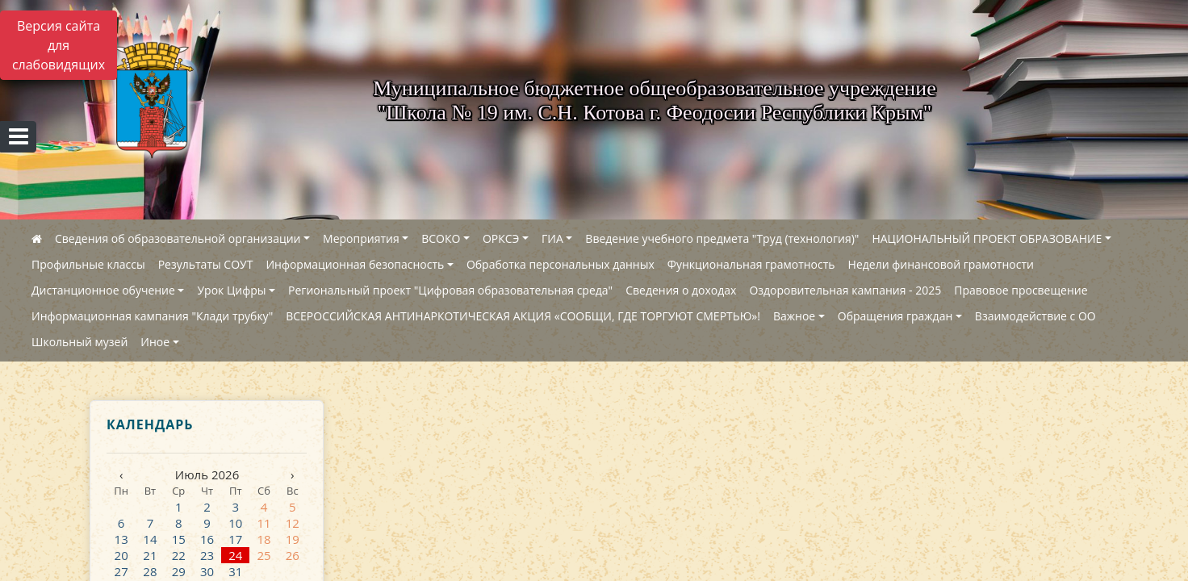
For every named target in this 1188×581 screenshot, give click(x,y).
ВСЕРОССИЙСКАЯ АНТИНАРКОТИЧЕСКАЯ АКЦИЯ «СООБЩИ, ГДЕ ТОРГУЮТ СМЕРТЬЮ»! (523, 316)
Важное (794, 316)
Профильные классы (88, 264)
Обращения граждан (895, 316)
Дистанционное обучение (103, 290)
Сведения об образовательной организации (177, 238)
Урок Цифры (231, 290)
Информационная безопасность (355, 264)
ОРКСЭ (501, 238)
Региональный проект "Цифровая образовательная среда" (450, 290)
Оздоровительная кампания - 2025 (845, 290)
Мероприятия (361, 238)
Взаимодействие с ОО (1035, 316)
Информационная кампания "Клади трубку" (152, 316)
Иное (154, 341)
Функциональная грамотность (751, 264)
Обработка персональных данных (560, 264)
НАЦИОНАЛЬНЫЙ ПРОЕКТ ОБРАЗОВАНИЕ (987, 238)
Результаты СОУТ (205, 264)
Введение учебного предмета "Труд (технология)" (722, 238)
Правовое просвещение (1020, 290)
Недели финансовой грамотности (941, 264)
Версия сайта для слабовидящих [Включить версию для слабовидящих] (58, 45)
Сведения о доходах (680, 290)
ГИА (552, 238)
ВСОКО (440, 238)
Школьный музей (79, 341)
